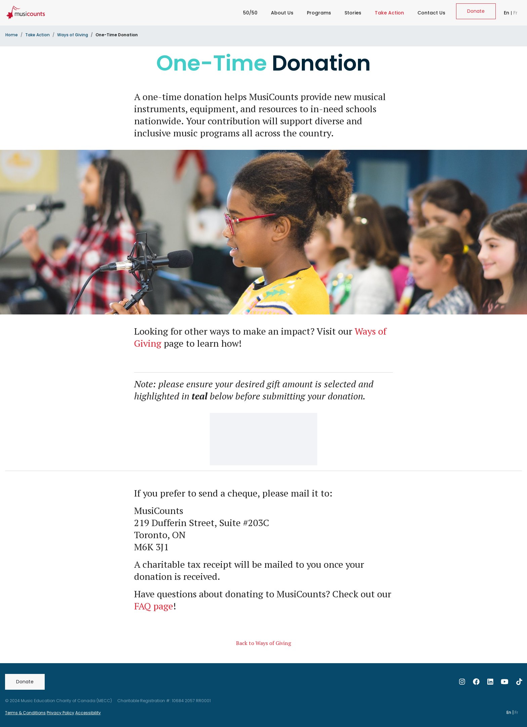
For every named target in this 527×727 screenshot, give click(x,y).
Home (11, 35)
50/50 (250, 12)
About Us (282, 12)
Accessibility (88, 713)
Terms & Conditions (25, 713)
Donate (476, 11)
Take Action (391, 10)
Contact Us (431, 12)
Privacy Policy (60, 713)
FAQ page (153, 606)
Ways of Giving (72, 35)
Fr (515, 12)
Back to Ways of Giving (263, 643)
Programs (319, 12)
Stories (352, 12)
